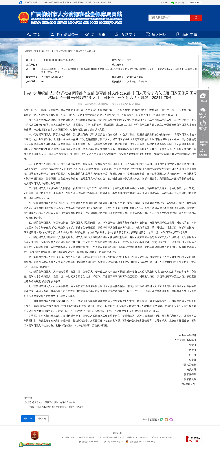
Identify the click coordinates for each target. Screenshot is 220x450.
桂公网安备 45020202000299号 (140, 442)
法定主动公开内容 (64, 51)
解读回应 (156, 34)
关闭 (42, 418)
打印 (28, 418)
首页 (34, 34)
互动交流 (125, 34)
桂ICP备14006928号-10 (113, 442)
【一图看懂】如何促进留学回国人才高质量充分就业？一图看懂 (54, 407)
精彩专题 (186, 34)
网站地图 (117, 433)
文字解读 (131, 81)
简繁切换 (164, 2)
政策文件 (80, 51)
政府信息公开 (64, 34)
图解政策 (142, 81)
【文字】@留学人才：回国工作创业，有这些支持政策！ (50, 402)
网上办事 (94, 34)
